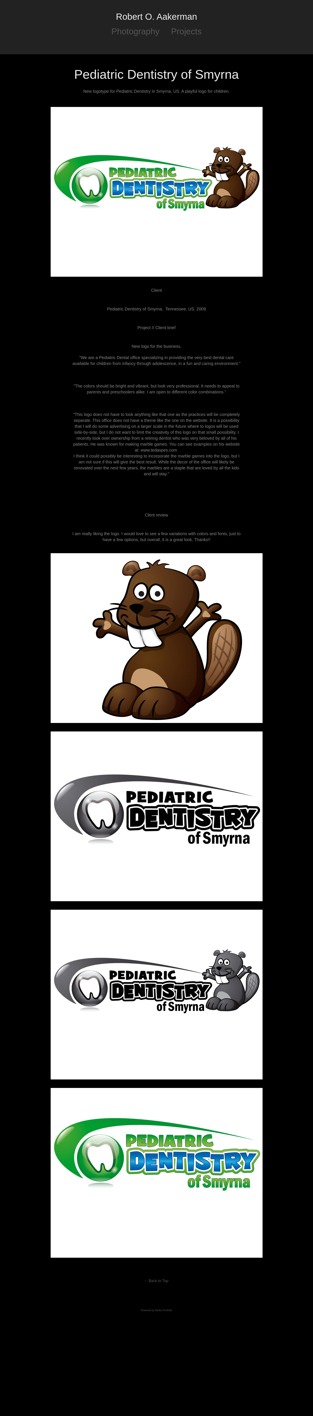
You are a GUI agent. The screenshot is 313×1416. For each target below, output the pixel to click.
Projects (186, 31)
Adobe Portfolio (163, 1310)
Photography (135, 31)
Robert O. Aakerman (156, 17)
